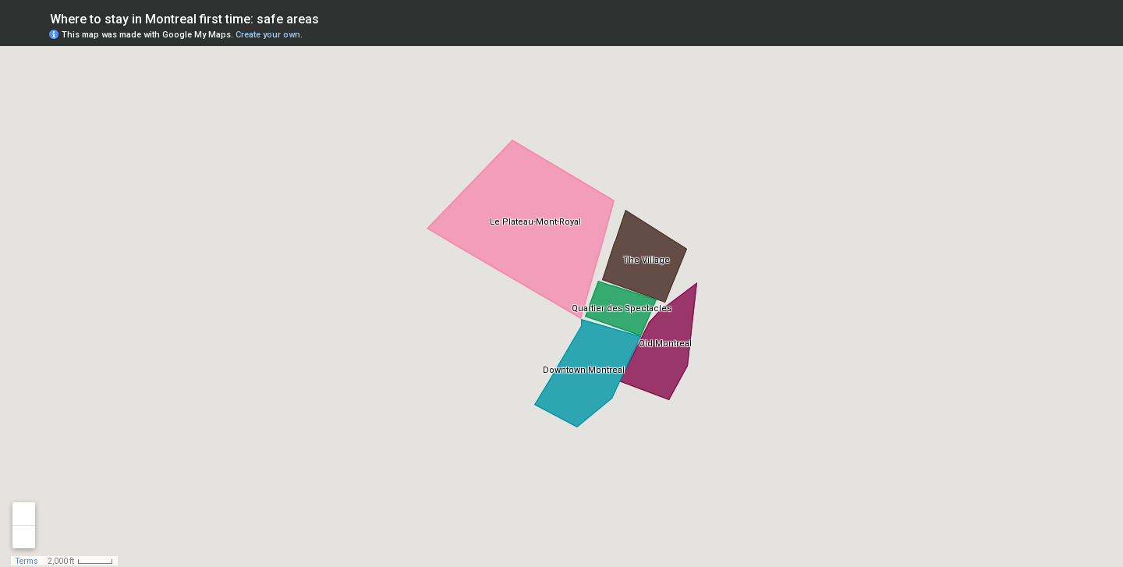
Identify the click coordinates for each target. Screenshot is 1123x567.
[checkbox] (331, 18)
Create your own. (269, 35)
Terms (27, 561)
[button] (1049, 33)
